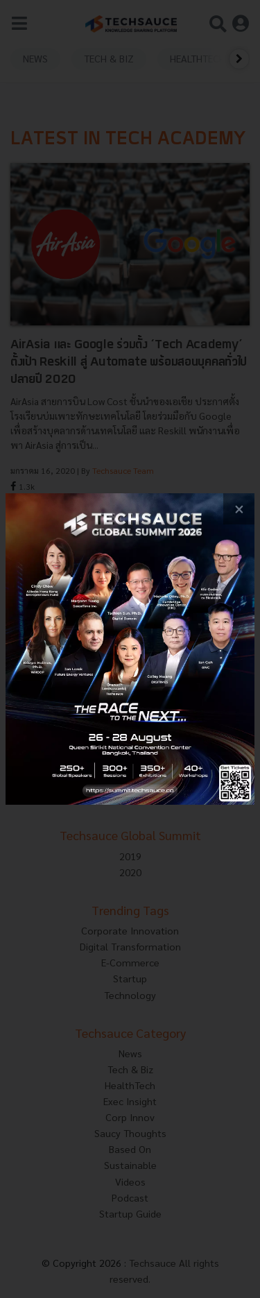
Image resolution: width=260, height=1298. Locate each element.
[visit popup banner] (130, 649)
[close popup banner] (238, 508)
